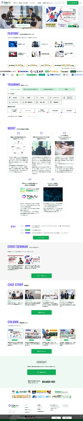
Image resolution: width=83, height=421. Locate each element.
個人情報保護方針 (40, 411)
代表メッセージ (40, 406)
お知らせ (26, 407)
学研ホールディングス (13, 410)
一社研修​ (41, 110)
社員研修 (51, 410)
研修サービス (16, 3)
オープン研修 (14, 110)
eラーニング (27, 110)
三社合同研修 (69, 110)
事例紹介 (20, 3)
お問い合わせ (27, 412)
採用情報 (39, 409)
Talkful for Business (48, 89)
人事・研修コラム (65, 405)
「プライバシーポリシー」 (13, 419)
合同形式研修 (55, 110)
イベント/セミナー (66, 406)
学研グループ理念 (12, 412)
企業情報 (44, 3)
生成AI (66, 89)
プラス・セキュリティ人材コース (30, 89)
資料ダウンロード (50, 3)
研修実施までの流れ (53, 408)
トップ (26, 405)
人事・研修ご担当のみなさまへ (55, 406)
